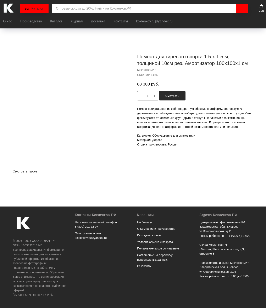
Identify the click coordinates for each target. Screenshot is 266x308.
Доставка (98, 21)
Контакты (120, 21)
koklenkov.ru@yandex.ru (154, 21)
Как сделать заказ (149, 235)
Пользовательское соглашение (158, 248)
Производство (31, 21)
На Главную (145, 222)
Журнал (77, 21)
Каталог (56, 21)
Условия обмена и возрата (155, 242)
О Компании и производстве (156, 228)
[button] (261, 8)
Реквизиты (144, 266)
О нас (7, 21)
